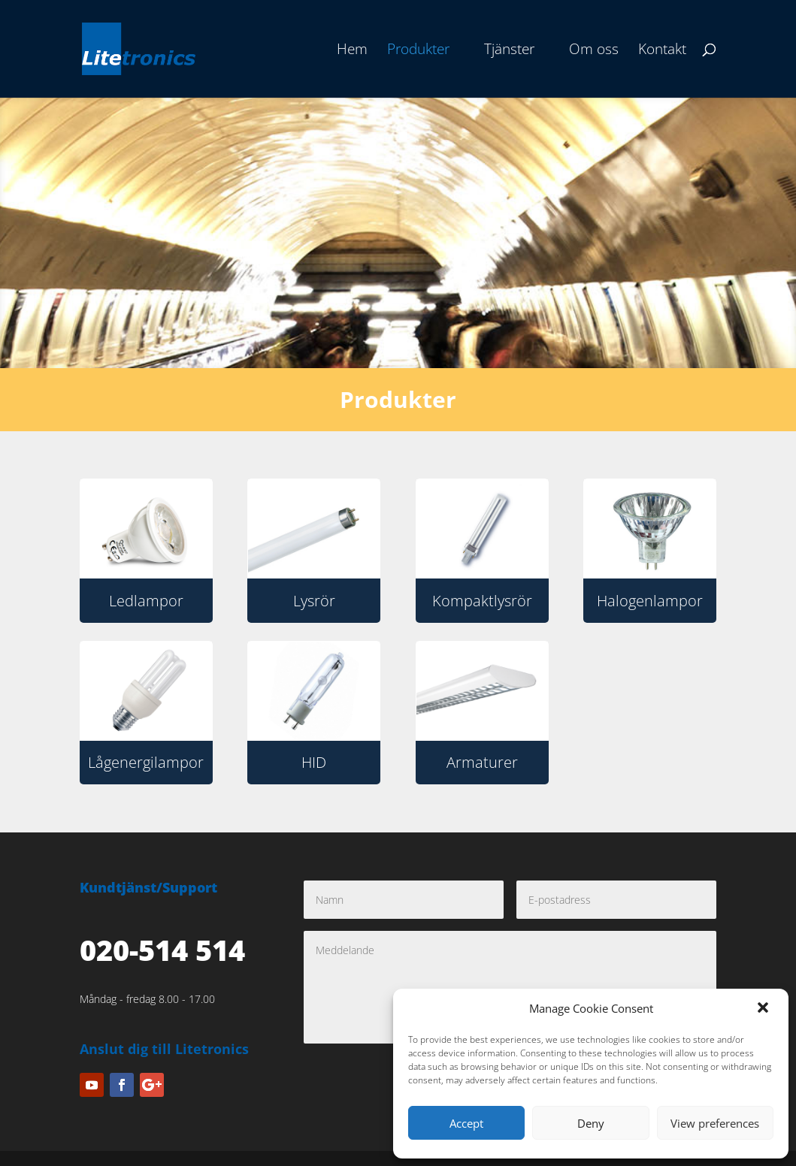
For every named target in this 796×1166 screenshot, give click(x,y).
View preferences (714, 1123)
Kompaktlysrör (482, 601)
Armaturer (482, 762)
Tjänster (509, 51)
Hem (352, 51)
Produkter (418, 51)
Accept (466, 1123)
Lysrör (314, 601)
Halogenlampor (650, 601)
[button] (764, 1009)
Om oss (594, 51)
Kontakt (662, 51)
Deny (590, 1123)
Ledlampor (146, 601)
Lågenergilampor (146, 762)
